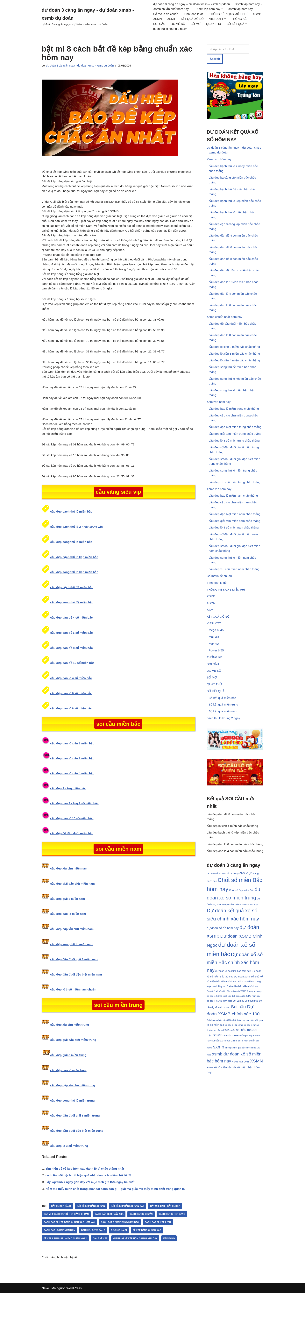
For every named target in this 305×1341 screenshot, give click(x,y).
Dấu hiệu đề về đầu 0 (130, 1269)
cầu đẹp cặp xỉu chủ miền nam (72, 964)
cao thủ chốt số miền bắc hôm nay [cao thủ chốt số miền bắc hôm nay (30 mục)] (223, 934)
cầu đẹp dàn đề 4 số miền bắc (72, 651)
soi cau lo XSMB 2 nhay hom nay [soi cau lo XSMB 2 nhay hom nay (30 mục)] (246, 1059)
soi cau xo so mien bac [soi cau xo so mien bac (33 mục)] (245, 1069)
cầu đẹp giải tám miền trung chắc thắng (236, 459)
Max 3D (214, 676)
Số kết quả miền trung (224, 749)
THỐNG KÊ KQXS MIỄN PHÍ (173, 19)
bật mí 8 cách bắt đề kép (172, 1244)
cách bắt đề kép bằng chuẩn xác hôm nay (105, 1261)
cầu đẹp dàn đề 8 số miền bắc (72, 682)
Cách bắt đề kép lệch (58, 1269)
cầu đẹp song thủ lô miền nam (72, 979)
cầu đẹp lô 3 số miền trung (70, 1182)
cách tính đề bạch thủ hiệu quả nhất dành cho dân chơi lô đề (90, 1213)
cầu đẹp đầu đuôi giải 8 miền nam (75, 995)
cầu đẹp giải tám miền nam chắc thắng (235, 552)
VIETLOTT (214, 662)
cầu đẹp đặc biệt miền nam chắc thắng (235, 545)
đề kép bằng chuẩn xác (59, 1277)
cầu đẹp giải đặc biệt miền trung (74, 1075)
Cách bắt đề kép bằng (58, 1261)
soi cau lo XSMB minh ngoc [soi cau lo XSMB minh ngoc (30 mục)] (219, 1069)
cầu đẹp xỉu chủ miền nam (70, 903)
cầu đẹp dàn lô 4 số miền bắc (72, 712)
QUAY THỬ (177, 30)
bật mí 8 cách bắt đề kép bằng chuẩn (68, 1253)
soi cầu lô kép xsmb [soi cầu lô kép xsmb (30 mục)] (234, 1095)
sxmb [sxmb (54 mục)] (218, 1117)
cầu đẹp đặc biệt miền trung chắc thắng (236, 451)
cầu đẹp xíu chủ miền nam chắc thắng (235, 604)
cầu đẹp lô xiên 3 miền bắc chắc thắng (235, 372)
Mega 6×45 (216, 669)
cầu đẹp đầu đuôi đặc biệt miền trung (77, 1167)
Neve (45, 1336)
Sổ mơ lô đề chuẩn (200, 14)
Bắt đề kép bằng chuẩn (93, 1244)
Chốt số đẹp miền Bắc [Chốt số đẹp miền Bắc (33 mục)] (241, 951)
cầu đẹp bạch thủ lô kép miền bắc (75, 590)
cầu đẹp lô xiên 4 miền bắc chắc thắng (235, 379)
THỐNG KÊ (213, 24)
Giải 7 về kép (139, 1277)
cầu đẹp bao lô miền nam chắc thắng (234, 525)
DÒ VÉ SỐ (252, 24)
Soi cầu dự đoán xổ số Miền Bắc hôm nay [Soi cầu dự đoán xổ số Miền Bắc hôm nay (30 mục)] (226, 1090)
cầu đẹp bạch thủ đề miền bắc (72, 621)
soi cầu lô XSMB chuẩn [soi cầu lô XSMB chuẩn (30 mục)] (224, 1100)
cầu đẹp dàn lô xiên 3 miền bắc (73, 793)
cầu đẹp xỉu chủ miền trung (70, 1060)
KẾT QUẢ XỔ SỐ (165, 24)
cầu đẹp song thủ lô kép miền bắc (75, 606)
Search (215, 60)
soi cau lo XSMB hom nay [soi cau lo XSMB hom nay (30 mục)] (248, 1064)
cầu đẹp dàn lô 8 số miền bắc (72, 743)
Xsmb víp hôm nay (220, 163)
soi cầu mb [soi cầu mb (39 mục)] (244, 1100)
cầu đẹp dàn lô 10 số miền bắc (72, 853)
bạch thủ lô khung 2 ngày (234, 30)
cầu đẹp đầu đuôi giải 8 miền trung (76, 1151)
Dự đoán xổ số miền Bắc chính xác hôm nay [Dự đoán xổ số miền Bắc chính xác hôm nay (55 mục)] (235, 1028)
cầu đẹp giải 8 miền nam (68, 934)
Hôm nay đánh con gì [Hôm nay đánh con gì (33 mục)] (249, 1048)
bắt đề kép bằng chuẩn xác (132, 1244)
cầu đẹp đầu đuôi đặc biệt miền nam (77, 1010)
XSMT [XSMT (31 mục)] (210, 1139)
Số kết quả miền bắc (223, 741)
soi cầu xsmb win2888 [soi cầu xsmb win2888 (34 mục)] (224, 1111)
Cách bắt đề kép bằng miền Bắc (158, 1261)
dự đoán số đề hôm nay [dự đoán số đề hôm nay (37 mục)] (223, 991)
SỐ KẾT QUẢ (216, 734)
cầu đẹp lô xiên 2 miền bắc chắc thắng (235, 365)
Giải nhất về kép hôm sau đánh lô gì (67, 1285)
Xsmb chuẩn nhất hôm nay (225, 333)
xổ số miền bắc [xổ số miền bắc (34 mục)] (223, 1139)
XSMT (231, 19)
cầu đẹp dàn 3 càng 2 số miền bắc (75, 838)
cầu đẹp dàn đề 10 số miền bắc (73, 697)
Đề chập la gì (156, 1269)
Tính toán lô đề (228, 14)
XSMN (217, 19)
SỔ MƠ (158, 30)
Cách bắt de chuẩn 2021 (112, 1253)
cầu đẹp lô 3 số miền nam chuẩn (74, 1025)
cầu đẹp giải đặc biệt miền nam (73, 918)
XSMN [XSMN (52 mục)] (256, 1132)
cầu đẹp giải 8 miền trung (69, 1091)
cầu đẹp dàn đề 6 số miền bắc (72, 667)
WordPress (74, 1336)
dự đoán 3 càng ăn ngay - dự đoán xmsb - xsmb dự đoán (82, 67)
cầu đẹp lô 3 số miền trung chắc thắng (235, 466)
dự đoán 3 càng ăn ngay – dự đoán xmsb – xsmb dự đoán (193, 4)
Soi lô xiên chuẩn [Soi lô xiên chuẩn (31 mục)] (246, 1111)
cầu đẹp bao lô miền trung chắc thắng (235, 432)
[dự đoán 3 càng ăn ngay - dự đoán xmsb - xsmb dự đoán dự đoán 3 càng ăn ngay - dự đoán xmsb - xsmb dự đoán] (94, 17)
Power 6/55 (216, 691)
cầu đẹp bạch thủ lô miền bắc (72, 545)
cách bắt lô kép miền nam (94, 1269)
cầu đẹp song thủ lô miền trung (73, 1136)
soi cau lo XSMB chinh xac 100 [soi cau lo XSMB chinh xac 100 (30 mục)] (221, 1064)
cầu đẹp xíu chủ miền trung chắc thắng (236, 511)
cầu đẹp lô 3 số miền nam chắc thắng (235, 559)
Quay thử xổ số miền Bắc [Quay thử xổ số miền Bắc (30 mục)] (218, 1059)
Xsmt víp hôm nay (219, 424)
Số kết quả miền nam (223, 756)
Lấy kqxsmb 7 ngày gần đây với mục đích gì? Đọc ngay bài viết (92, 1220)
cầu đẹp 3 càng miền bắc (68, 823)
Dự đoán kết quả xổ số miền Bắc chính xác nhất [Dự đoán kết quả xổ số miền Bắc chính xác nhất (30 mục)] (235, 967)
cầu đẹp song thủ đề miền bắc (72, 636)
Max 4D (214, 684)
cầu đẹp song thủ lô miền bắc (72, 575)
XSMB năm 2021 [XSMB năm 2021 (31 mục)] (240, 1133)
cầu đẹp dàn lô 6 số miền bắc (72, 727)
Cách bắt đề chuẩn (146, 1253)
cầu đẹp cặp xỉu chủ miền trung (73, 1121)
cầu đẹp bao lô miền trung (69, 1106)
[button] (180, 9)
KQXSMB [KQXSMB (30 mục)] (211, 1053)
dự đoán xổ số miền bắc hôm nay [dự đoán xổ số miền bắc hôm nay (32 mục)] (233, 1036)
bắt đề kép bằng (62, 1244)
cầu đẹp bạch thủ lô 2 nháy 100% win (77, 560)
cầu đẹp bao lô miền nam (68, 949)
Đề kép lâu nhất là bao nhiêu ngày (102, 1277)
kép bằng (102, 1285)
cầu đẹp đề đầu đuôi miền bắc (72, 868)
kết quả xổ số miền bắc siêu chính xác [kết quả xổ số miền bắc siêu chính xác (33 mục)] (237, 1053)
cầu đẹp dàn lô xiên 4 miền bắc (73, 808)
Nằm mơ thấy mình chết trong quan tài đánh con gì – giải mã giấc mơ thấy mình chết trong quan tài (119, 1227)
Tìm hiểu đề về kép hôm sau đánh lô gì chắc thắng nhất (86, 1205)
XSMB (203, 19)
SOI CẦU (233, 24)
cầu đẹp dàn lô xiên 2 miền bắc (73, 778)
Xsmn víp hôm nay (220, 518)
